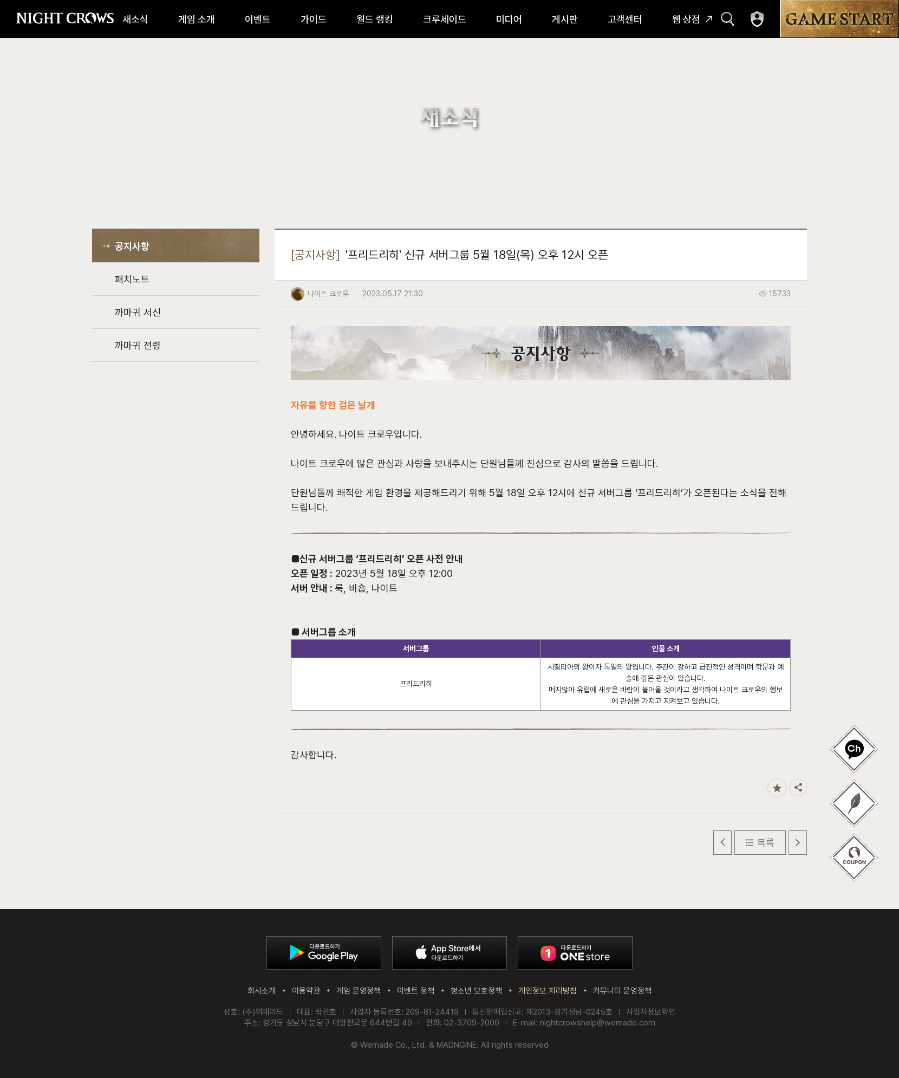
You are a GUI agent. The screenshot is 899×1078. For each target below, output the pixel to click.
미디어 (509, 19)
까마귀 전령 (138, 345)
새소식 (135, 19)
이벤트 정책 (415, 991)
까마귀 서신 (138, 312)
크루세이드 (444, 19)
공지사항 (132, 246)
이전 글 (722, 842)
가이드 (314, 19)
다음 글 (798, 842)
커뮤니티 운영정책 (622, 991)
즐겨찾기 (776, 787)
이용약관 (306, 991)
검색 (727, 19)
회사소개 (261, 991)
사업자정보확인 (650, 1012)
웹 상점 (686, 19)
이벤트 (258, 19)
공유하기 (798, 787)
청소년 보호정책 (476, 991)
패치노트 (132, 279)
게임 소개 (196, 19)
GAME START (839, 19)
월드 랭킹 (374, 19)
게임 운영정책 (358, 991)
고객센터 (625, 19)
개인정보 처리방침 (547, 991)
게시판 (565, 19)
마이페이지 (757, 19)
